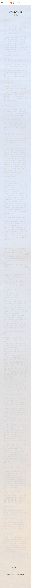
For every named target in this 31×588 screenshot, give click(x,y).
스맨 (18, 572)
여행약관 (22, 574)
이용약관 (9, 574)
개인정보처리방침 (15, 574)
